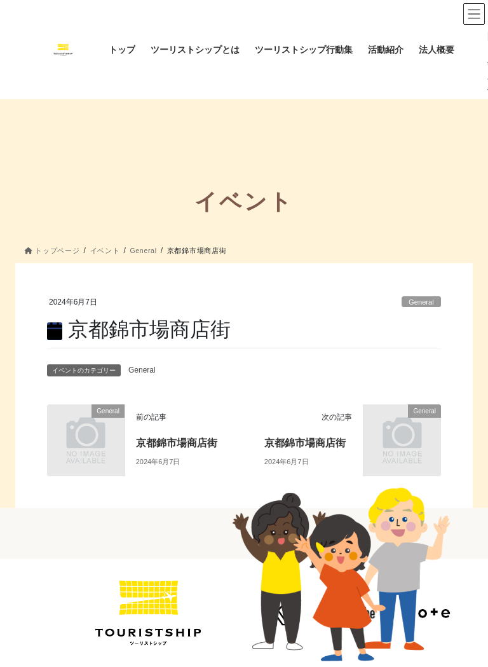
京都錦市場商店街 (176, 442)
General (421, 302)
